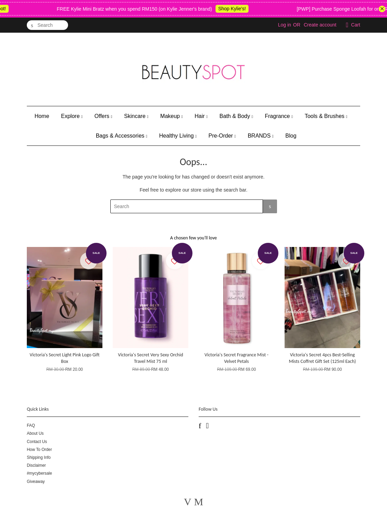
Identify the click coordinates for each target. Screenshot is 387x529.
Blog (290, 136)
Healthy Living (178, 136)
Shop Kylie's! (236, 8)
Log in (284, 25)
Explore (72, 116)
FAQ (31, 425)
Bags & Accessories (121, 136)
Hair (201, 116)
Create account (320, 25)
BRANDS (261, 136)
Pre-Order (222, 136)
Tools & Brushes (326, 116)
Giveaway (36, 481)
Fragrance (279, 116)
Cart (355, 25)
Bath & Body (236, 116)
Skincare (136, 116)
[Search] (47, 25)
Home (41, 116)
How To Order (39, 449)
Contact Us (37, 441)
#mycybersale (39, 473)
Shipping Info (39, 457)
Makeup (171, 116)
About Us (35, 433)
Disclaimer (36, 465)
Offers (103, 116)
